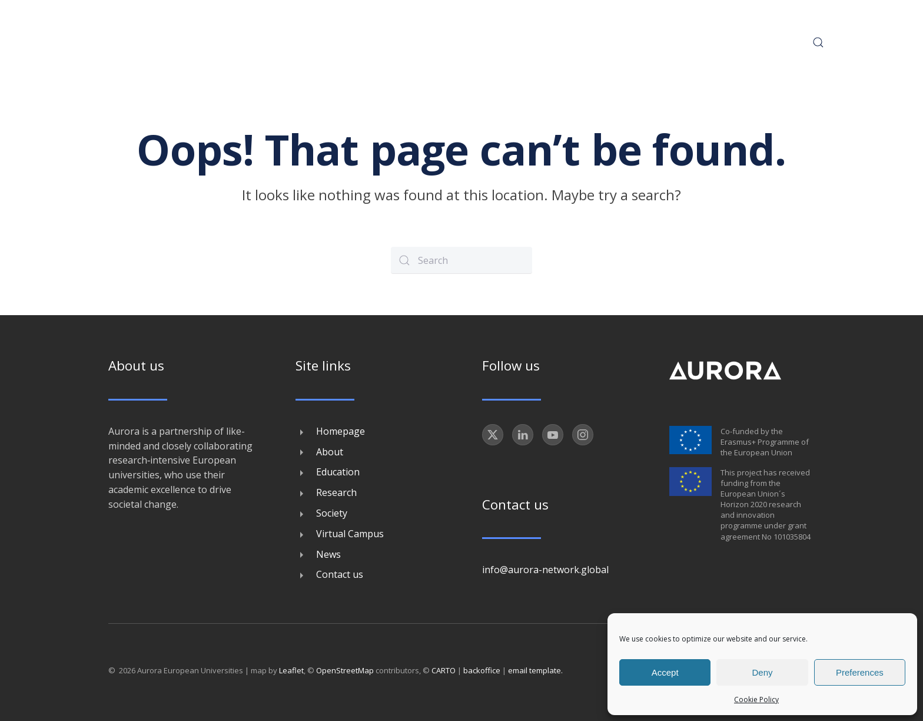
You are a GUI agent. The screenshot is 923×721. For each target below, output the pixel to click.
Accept (665, 672)
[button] (813, 42)
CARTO (443, 670)
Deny (762, 672)
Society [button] (558, 42)
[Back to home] (158, 42)
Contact (761, 42)
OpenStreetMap (345, 670)
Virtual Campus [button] (634, 42)
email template (534, 670)
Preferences (860, 672)
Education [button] (430, 42)
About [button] (292, 42)
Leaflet (291, 670)
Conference (356, 42)
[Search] (461, 260)
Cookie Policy (756, 699)
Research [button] (497, 42)
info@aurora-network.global (545, 569)
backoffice (481, 670)
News (706, 42)
